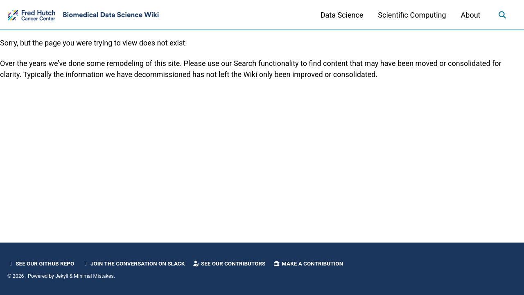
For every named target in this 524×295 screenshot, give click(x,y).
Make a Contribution (308, 263)
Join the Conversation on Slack (133, 263)
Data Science (342, 15)
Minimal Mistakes (93, 276)
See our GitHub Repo (40, 263)
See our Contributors (229, 263)
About (471, 15)
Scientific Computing (412, 15)
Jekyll (61, 276)
